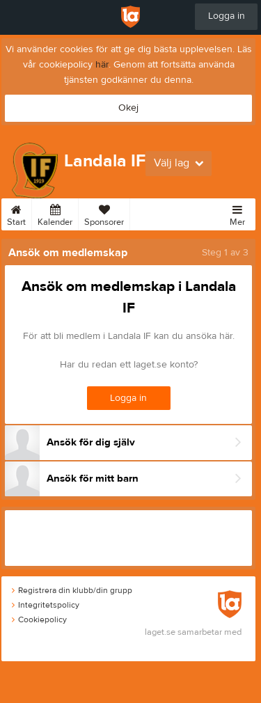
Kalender (55, 213)
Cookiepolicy (39, 619)
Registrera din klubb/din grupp (72, 590)
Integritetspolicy (45, 604)
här (102, 64)
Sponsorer (104, 213)
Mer (237, 213)
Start (16, 213)
